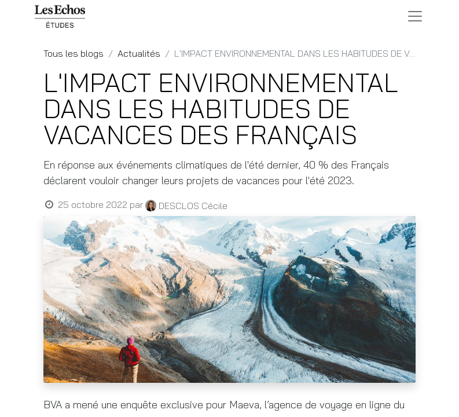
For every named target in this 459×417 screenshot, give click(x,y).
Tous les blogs (73, 53)
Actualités (138, 53)
